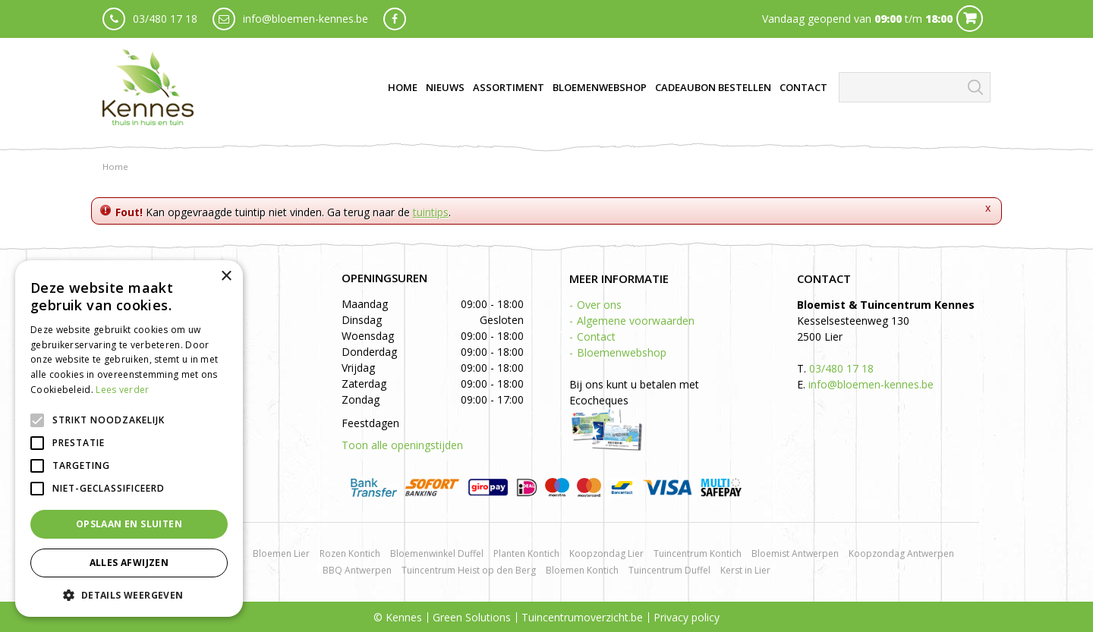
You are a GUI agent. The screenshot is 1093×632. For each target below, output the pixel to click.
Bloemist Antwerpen (795, 553)
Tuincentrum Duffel (669, 570)
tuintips (431, 212)
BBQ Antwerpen (357, 570)
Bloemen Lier (281, 553)
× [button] (226, 276)
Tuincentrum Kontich (698, 553)
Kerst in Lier (745, 570)
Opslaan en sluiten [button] (129, 523)
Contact (596, 336)
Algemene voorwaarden (636, 320)
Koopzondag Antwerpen (901, 553)
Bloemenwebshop (621, 352)
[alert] (129, 438)
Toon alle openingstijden (402, 445)
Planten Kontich (526, 553)
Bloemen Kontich (582, 570)
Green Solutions (472, 617)
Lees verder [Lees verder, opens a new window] (122, 389)
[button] (129, 594)
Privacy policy (687, 617)
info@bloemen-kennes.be (305, 18)
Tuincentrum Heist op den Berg (469, 570)
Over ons (599, 304)
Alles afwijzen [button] (129, 562)
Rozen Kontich (350, 553)
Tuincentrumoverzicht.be (582, 617)
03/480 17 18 (165, 18)
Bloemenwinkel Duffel (437, 553)
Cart (969, 18)
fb (394, 19)
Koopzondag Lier (606, 553)
